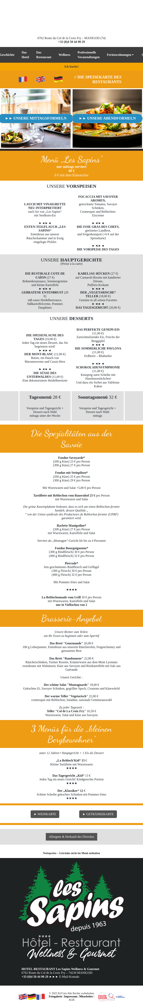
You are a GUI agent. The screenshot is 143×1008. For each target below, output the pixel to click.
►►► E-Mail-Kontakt (64, 976)
